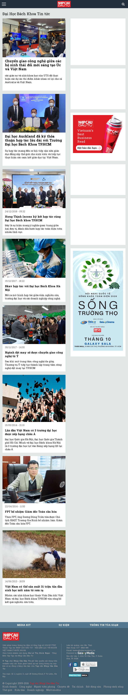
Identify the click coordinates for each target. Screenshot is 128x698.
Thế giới (7, 690)
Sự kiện (64, 625)
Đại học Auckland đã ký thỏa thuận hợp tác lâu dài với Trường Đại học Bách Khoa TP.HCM (33, 140)
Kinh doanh (9, 686)
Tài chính (78, 686)
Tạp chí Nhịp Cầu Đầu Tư (44, 683)
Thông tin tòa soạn (104, 625)
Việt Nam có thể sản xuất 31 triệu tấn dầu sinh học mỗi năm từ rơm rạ (33, 588)
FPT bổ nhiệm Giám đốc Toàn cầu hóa (31, 511)
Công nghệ (25, 686)
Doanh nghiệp (35, 690)
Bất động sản (93, 686)
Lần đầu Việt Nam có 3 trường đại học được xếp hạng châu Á (31, 432)
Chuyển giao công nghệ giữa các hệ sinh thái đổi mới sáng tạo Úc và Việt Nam (33, 65)
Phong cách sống (113, 686)
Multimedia (53, 690)
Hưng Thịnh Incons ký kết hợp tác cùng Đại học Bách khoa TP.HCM (33, 218)
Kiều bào (20, 690)
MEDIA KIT (24, 625)
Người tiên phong (44, 686)
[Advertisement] (98, 221)
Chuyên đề (63, 686)
